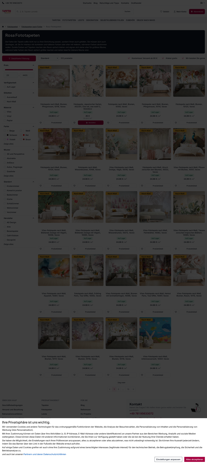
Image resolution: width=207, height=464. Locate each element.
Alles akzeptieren (194, 459)
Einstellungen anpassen (168, 459)
